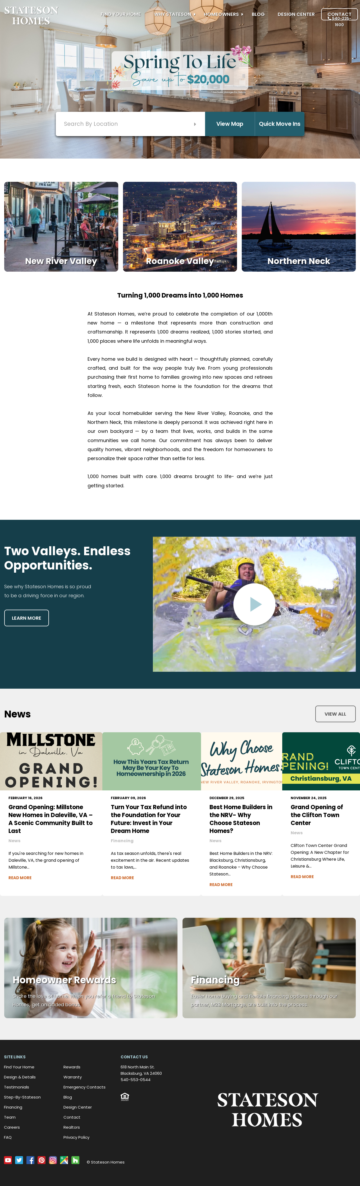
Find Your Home (121, 14)
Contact (339, 14)
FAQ (8, 1137)
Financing (13, 1107)
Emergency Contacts (84, 1087)
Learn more (26, 618)
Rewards (71, 1067)
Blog (258, 14)
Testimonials (16, 1087)
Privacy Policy (76, 1137)
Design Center (296, 14)
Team (10, 1117)
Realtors (71, 1127)
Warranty (72, 1077)
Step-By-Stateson (22, 1097)
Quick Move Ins (279, 124)
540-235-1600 (339, 21)
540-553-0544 (136, 1079)
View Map (229, 124)
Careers (12, 1127)
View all (335, 714)
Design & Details (20, 1077)
